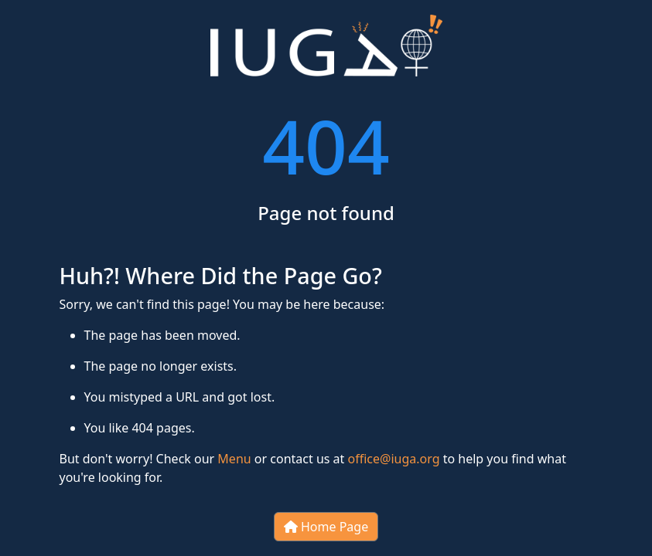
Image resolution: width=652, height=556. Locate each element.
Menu (234, 458)
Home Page (326, 526)
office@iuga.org (394, 458)
